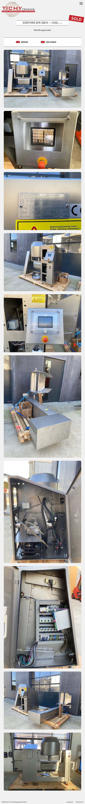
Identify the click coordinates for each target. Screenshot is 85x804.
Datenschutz (79, 802)
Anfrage (24, 42)
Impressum (70, 802)
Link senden (51, 42)
